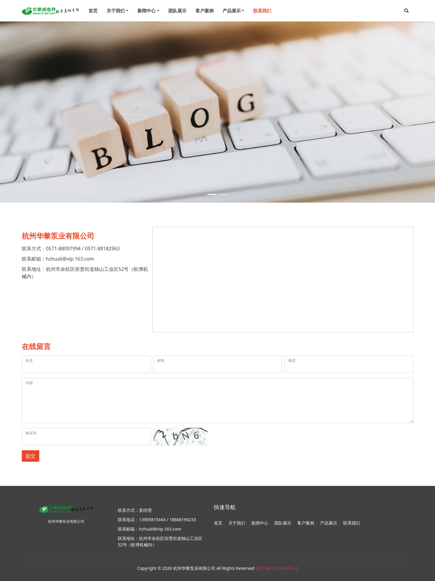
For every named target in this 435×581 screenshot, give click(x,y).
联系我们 (262, 11)
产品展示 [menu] (232, 11)
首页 (93, 11)
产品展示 (328, 523)
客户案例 (204, 11)
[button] (406, 10)
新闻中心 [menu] (146, 11)
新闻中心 (259, 523)
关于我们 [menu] (116, 11)
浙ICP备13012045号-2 (277, 568)
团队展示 (177, 11)
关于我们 (236, 523)
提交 (30, 456)
